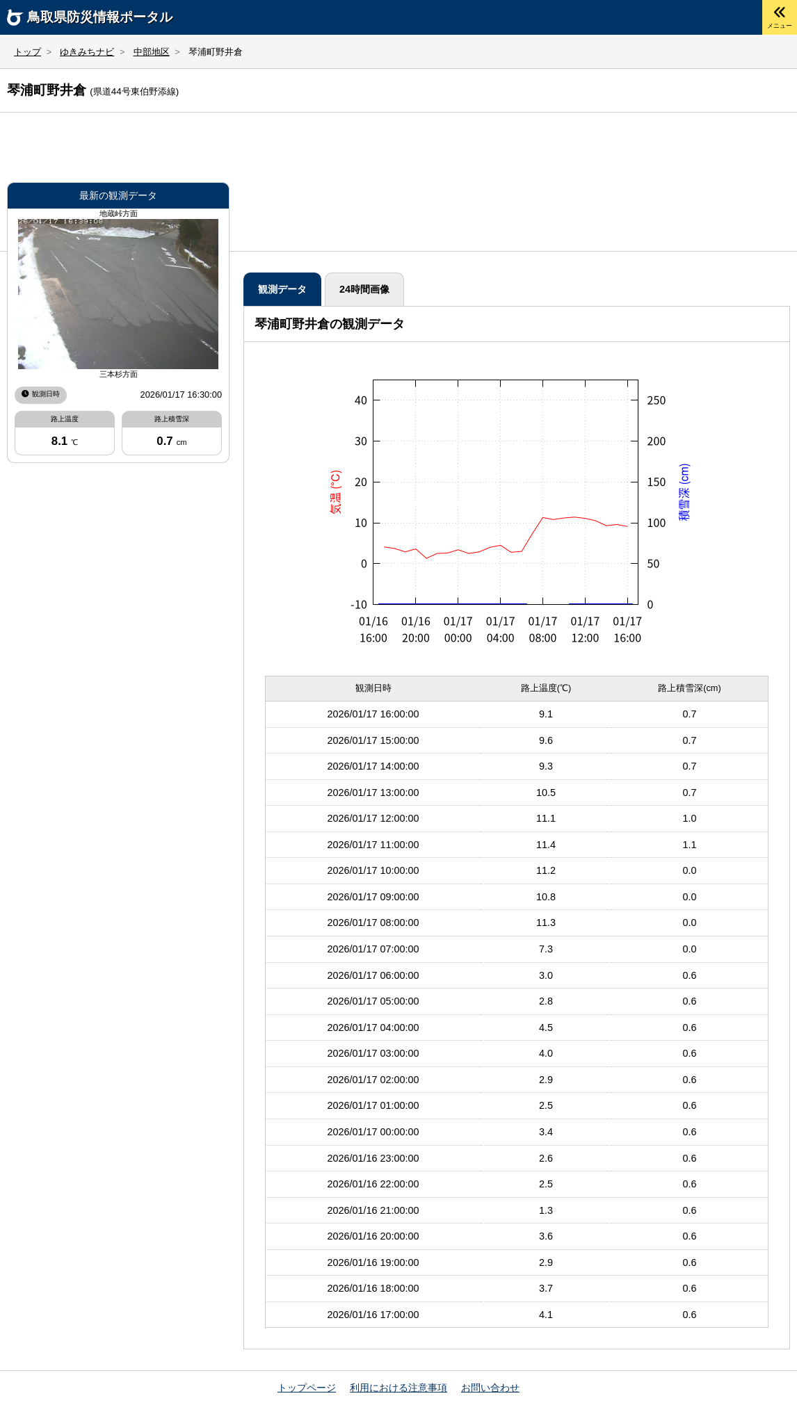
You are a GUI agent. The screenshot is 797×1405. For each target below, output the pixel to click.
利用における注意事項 (398, 1388)
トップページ (306, 1388)
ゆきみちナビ (87, 52)
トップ (27, 52)
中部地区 (152, 52)
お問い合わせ (490, 1388)
